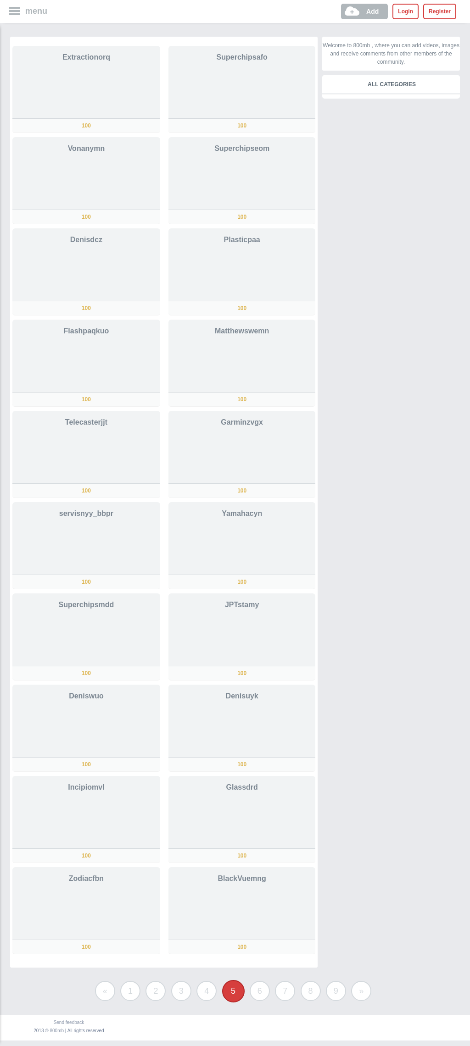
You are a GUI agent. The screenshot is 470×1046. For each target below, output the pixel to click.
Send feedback (69, 1022)
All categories (392, 84)
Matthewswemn (242, 331)
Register (440, 11)
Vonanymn (86, 148)
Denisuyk (242, 696)
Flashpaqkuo (86, 331)
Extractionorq (86, 57)
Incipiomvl (86, 787)
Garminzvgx (242, 422)
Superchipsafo (242, 57)
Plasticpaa (242, 240)
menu (36, 11)
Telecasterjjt (86, 422)
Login (405, 11)
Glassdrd (241, 787)
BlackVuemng (242, 878)
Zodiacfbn (86, 878)
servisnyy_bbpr (86, 513)
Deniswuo (86, 696)
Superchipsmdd (86, 605)
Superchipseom (241, 148)
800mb (57, 1030)
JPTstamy (242, 605)
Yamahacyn (242, 513)
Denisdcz (86, 240)
